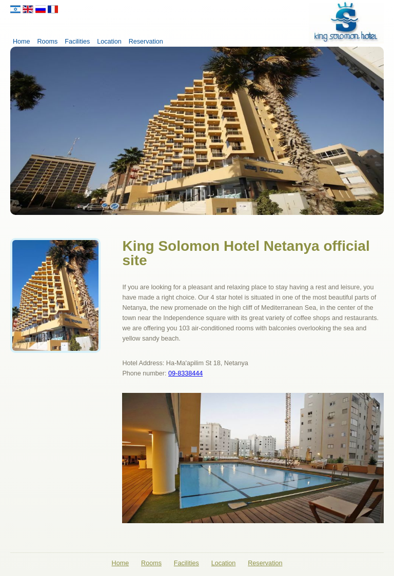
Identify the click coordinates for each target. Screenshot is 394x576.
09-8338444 (185, 373)
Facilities (77, 41)
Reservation (146, 41)
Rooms (47, 41)
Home (21, 41)
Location (109, 41)
